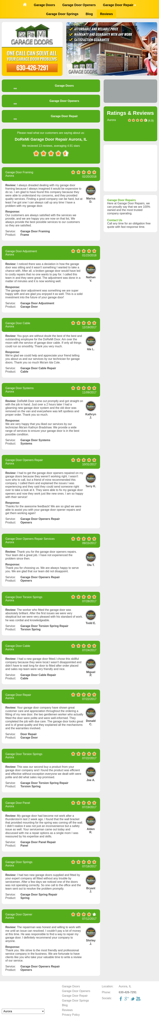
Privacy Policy (71, 1014)
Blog (89, 14)
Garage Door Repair (119, 5)
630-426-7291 (32, 67)
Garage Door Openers (79, 5)
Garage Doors (44, 5)
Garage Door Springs (62, 14)
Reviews (106, 14)
